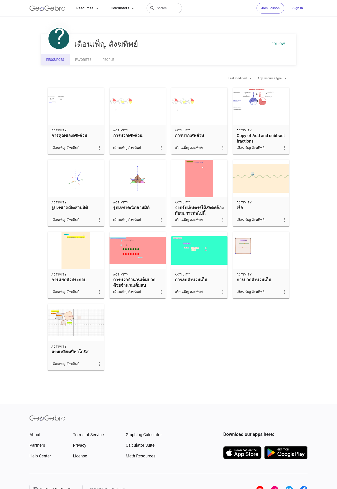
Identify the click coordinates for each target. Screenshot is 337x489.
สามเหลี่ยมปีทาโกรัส (69, 351)
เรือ (240, 207)
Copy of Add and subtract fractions (261, 138)
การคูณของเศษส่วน (69, 135)
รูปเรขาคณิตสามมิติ (69, 207)
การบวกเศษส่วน (127, 135)
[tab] (88, 8)
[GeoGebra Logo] (47, 8)
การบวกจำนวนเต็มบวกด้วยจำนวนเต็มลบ (134, 282)
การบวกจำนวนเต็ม (254, 279)
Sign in (297, 8)
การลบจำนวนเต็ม (191, 279)
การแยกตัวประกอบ (68, 279)
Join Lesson (270, 8)
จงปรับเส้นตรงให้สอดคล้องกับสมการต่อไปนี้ (199, 210)
